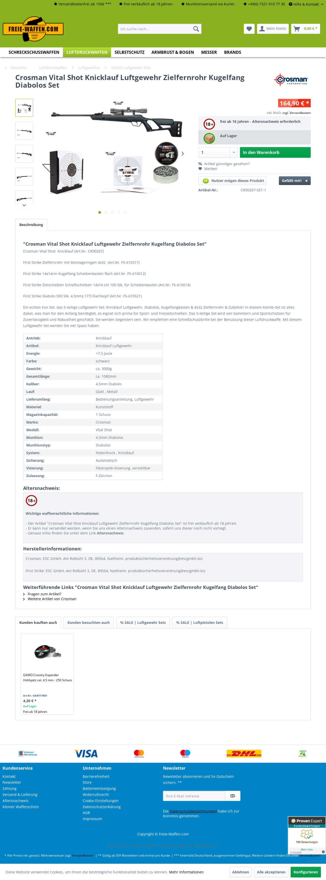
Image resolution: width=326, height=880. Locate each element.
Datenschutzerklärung (102, 806)
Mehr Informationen (186, 872)
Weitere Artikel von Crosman (49, 598)
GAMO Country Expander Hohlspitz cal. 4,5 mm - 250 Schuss (47, 677)
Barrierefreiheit (96, 776)
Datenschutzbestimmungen (193, 811)
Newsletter (12, 782)
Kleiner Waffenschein (21, 806)
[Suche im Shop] (159, 29)
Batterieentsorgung (99, 788)
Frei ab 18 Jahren (35, 712)
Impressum (92, 818)
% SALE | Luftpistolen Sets (199, 622)
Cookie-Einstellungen (101, 800)
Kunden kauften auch (38, 622)
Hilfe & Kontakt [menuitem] (304, 4)
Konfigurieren (306, 872)
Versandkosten (82, 855)
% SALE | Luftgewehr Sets (143, 622)
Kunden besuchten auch (88, 622)
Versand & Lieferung (20, 794)
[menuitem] (82, 4)
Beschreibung (31, 224)
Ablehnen (240, 872)
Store (87, 782)
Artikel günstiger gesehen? (224, 163)
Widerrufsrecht (96, 794)
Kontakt (9, 776)
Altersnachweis (16, 800)
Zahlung (10, 788)
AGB (86, 812)
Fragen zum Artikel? (42, 594)
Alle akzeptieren (271, 872)
